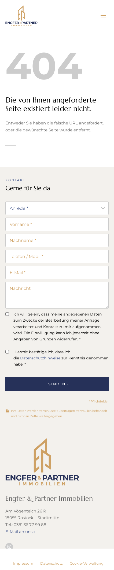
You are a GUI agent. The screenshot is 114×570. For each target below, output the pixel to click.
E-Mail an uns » (20, 531)
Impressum (23, 563)
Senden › (58, 384)
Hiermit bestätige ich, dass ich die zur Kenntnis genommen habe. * (56, 358)
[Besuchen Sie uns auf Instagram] (9, 547)
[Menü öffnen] (103, 15)
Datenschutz (51, 563)
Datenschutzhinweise (40, 358)
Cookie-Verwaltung (87, 563)
